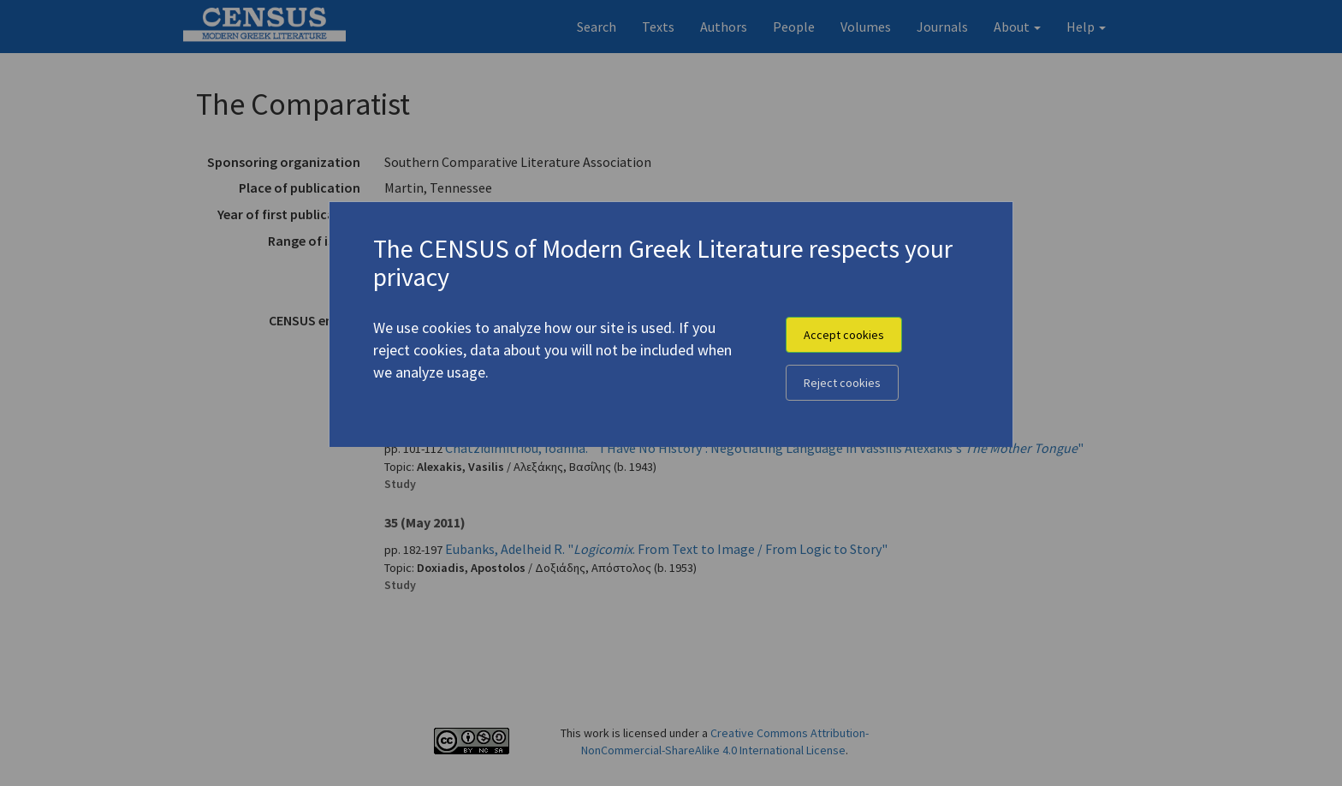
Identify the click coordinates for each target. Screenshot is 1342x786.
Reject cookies (842, 382)
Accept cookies (844, 334)
